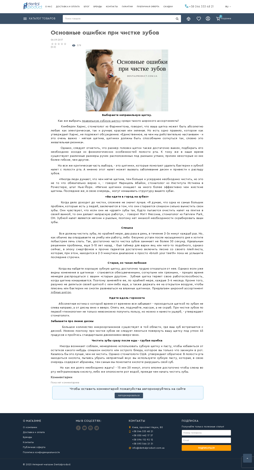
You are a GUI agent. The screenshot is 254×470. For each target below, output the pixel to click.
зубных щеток (61, 292)
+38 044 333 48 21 (199, 6)
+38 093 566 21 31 (142, 444)
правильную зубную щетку (101, 120)
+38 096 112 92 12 (142, 439)
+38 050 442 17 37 (142, 435)
